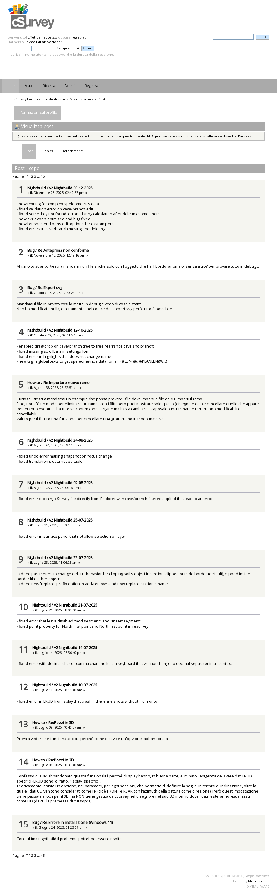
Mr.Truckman (258, 881)
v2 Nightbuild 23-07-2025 (71, 557)
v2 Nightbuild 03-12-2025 (71, 188)
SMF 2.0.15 (213, 876)
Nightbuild (36, 188)
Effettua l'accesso (42, 37)
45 (43, 176)
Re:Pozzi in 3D (61, 722)
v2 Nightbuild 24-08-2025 (71, 440)
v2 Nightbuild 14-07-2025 (75, 647)
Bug (30, 250)
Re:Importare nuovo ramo (66, 382)
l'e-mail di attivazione (43, 41)
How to (33, 382)
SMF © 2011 (233, 876)
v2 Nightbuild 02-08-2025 (71, 482)
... (39, 176)
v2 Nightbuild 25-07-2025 (71, 520)
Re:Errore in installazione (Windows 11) (77, 822)
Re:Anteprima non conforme (63, 250)
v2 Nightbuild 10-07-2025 (75, 685)
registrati (79, 37)
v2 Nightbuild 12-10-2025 (71, 330)
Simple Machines (256, 876)
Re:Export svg (50, 287)
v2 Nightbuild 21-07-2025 (75, 605)
